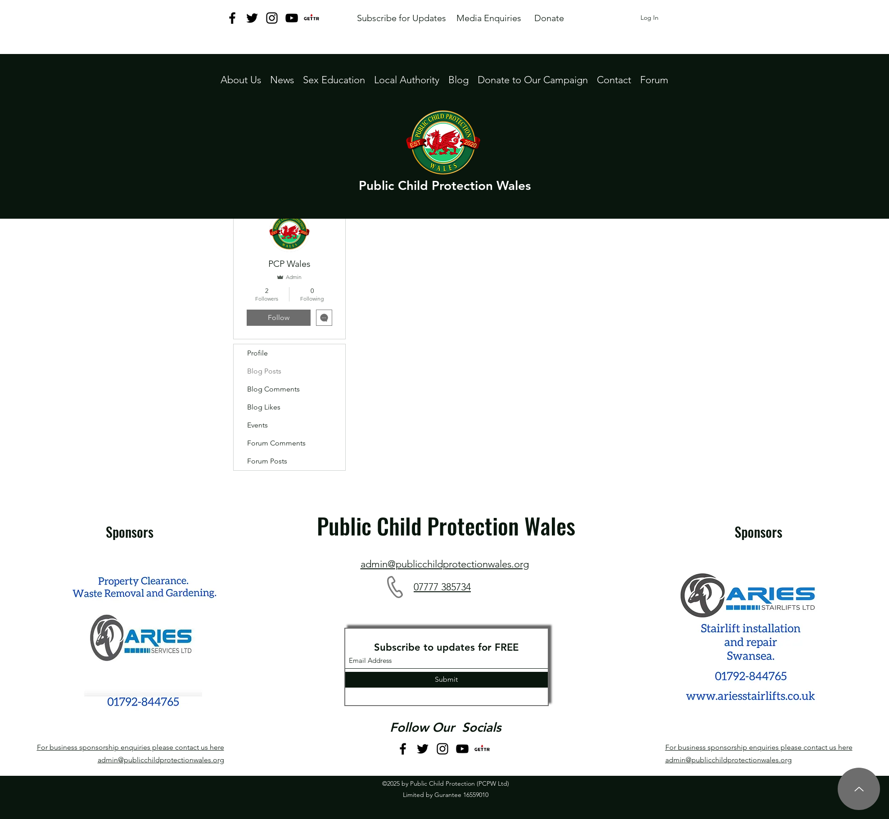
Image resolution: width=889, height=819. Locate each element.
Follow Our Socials (445, 727)
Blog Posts (264, 371)
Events (257, 425)
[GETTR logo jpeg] (311, 18)
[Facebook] (232, 18)
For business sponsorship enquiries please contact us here (130, 747)
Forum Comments (276, 443)
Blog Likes (263, 407)
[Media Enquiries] (489, 18)
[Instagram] (272, 18)
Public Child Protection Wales (445, 185)
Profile (257, 353)
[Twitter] (252, 18)
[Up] (859, 789)
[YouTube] (291, 18)
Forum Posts (267, 461)
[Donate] (549, 18)
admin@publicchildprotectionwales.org (161, 760)
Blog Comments (273, 389)
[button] (407, 80)
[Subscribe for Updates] (401, 18)
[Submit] (446, 680)
